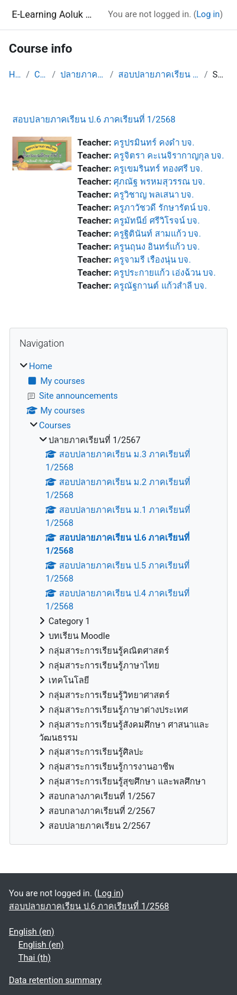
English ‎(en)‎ (31, 931)
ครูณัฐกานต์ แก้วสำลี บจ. (160, 285)
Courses (40, 74)
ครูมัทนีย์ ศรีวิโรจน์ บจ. (156, 220)
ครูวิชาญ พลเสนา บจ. (153, 194)
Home (15, 74)
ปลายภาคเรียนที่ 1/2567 (82, 74)
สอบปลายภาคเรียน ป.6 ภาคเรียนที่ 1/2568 (158, 74)
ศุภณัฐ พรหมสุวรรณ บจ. (159, 181)
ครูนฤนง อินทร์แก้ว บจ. (156, 246)
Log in (208, 14)
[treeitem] (118, 596)
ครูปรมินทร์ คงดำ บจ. (153, 142)
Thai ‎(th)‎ (34, 957)
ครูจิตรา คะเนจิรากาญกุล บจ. (168, 155)
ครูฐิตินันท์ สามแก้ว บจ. (157, 233)
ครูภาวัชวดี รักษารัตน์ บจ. (161, 207)
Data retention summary (55, 980)
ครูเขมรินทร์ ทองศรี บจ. (158, 168)
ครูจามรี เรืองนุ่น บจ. (152, 259)
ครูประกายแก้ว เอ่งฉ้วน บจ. (164, 272)
